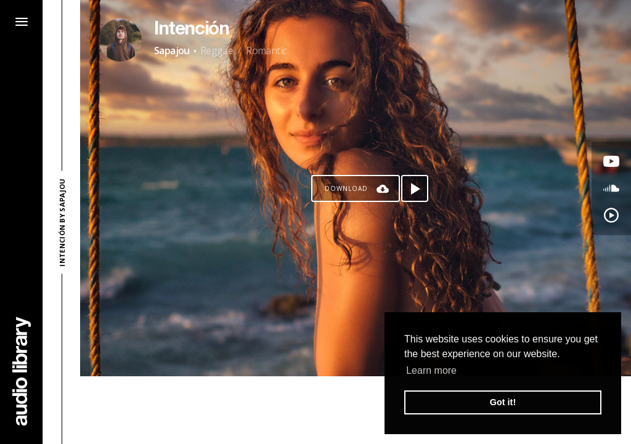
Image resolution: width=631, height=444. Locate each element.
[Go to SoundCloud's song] (611, 188)
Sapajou (172, 50)
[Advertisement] (355, 410)
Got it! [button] (503, 402)
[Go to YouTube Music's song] (611, 215)
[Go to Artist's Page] (120, 40)
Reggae (216, 50)
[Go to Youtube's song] (611, 161)
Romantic (266, 50)
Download (346, 188)
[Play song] (414, 188)
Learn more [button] (431, 370)
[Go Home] (21, 371)
